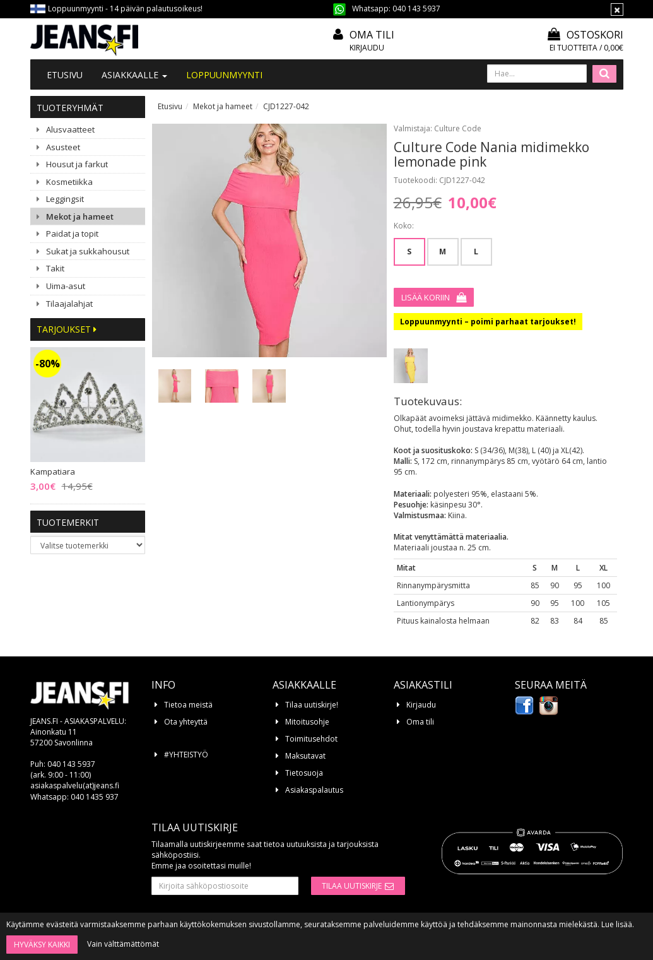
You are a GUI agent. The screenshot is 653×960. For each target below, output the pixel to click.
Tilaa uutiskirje (352, 885)
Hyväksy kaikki (42, 944)
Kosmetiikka (69, 181)
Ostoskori (585, 35)
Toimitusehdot (311, 738)
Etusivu (65, 75)
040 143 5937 (416, 8)
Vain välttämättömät (123, 944)
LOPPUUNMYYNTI (224, 75)
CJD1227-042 (286, 106)
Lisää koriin (425, 297)
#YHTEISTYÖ (186, 754)
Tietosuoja (304, 772)
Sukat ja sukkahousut (87, 251)
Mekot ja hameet (80, 216)
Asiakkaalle (134, 75)
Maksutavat (305, 755)
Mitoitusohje (307, 721)
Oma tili (372, 35)
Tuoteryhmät (70, 108)
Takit (55, 268)
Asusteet (63, 147)
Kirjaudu (367, 47)
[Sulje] (617, 9)
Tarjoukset (67, 329)
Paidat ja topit (72, 233)
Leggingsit (65, 198)
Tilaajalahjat (69, 303)
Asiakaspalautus (314, 790)
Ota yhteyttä (186, 721)
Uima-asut (65, 286)
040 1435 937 (95, 796)
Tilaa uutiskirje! (311, 704)
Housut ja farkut (77, 164)
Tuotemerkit (68, 522)
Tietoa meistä (188, 704)
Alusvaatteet (70, 129)
